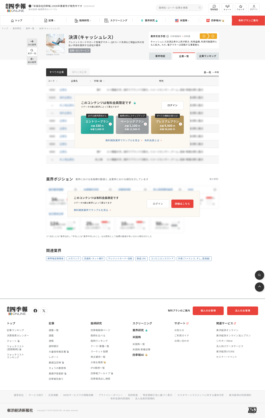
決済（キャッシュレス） (91, 37)
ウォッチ (241, 7)
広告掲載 (53, 395)
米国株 (182, 20)
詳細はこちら (182, 203)
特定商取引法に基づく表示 (157, 395)
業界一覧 (30, 28)
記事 (49, 21)
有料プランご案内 (248, 20)
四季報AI (215, 20)
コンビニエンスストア (162, 258)
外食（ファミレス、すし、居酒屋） (194, 258)
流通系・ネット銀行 (94, 258)
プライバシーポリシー (110, 395)
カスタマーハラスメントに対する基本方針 (200, 395)
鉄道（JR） (141, 258)
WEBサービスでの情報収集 (78, 395)
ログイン (254, 7)
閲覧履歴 (214, 7)
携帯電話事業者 (55, 258)
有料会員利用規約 (120, 398)
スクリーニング (115, 20)
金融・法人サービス (79, 50)
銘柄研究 (83, 21)
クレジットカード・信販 (120, 258)
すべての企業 (56, 72)
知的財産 (133, 395)
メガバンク (74, 258)
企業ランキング (207, 56)
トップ (16, 20)
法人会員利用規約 (145, 398)
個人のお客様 (208, 310)
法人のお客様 (242, 310)
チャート (227, 8)
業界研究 (149, 21)
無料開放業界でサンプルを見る (122, 140)
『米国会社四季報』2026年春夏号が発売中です (57, 6)
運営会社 (19, 395)
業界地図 (160, 56)
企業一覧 (184, 56)
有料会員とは (151, 140)
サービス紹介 (36, 395)
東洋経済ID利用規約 (240, 395)
